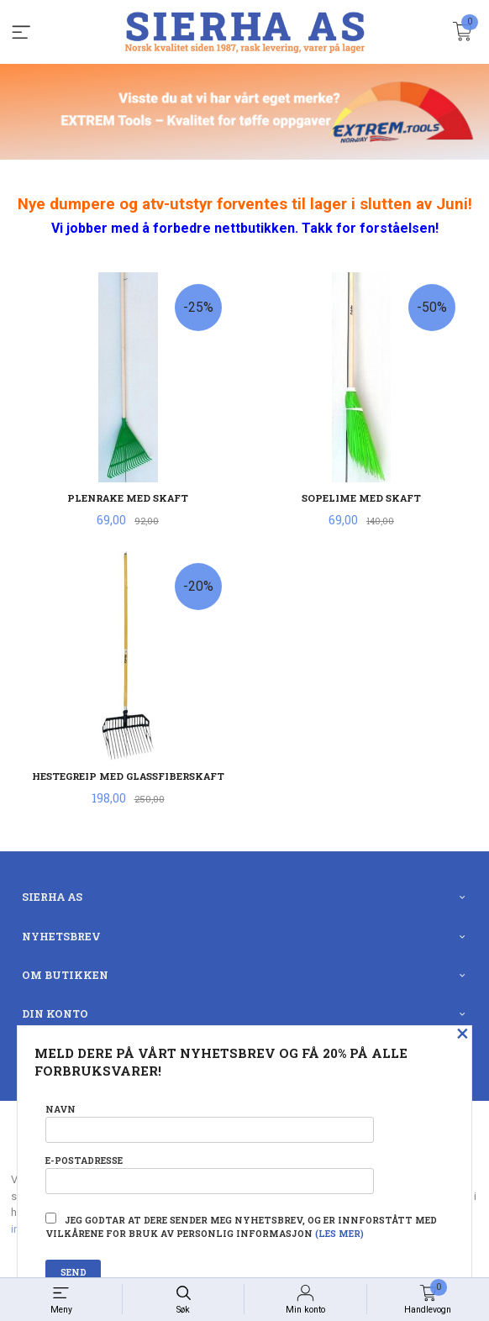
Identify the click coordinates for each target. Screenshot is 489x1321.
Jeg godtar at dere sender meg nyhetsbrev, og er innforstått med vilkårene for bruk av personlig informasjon (241, 1226)
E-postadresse (209, 1174)
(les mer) (339, 1233)
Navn (209, 1123)
